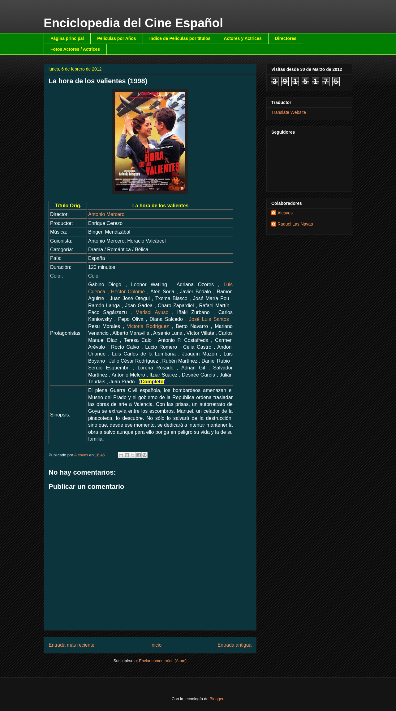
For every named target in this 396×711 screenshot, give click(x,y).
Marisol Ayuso (152, 312)
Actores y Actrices (242, 38)
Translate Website (288, 112)
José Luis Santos (209, 319)
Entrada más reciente (71, 645)
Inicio (155, 645)
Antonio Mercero (106, 214)
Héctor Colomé (128, 291)
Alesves (285, 212)
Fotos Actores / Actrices (75, 49)
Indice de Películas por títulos (180, 38)
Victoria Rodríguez (148, 326)
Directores (285, 38)
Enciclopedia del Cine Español (133, 23)
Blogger (216, 698)
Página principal (67, 38)
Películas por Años (116, 38)
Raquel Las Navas (295, 224)
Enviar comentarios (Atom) (163, 660)
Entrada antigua (234, 645)
